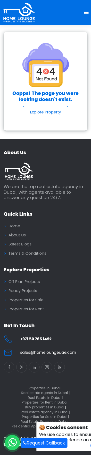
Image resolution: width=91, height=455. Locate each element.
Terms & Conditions (27, 253)
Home (14, 226)
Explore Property (45, 112)
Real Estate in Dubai (45, 397)
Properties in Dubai (45, 388)
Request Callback (44, 443)
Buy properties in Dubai (45, 407)
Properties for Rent (26, 309)
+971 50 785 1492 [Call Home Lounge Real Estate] (35, 339)
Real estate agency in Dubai (45, 412)
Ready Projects (22, 290)
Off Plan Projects (24, 281)
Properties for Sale (25, 300)
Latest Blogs (20, 244)
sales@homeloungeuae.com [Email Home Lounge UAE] (48, 352)
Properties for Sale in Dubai (45, 417)
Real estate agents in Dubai (45, 393)
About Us (17, 235)
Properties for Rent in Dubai (45, 402)
